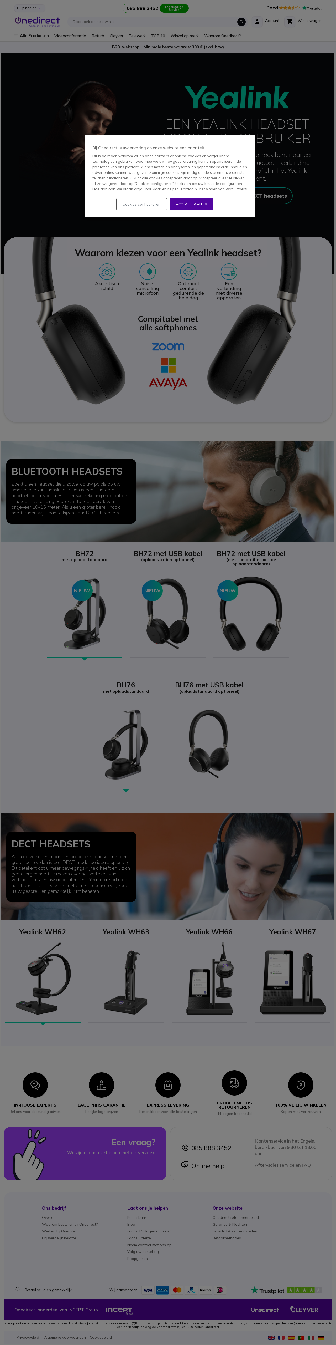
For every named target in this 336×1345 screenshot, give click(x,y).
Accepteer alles (191, 204)
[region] (170, 176)
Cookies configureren (142, 204)
